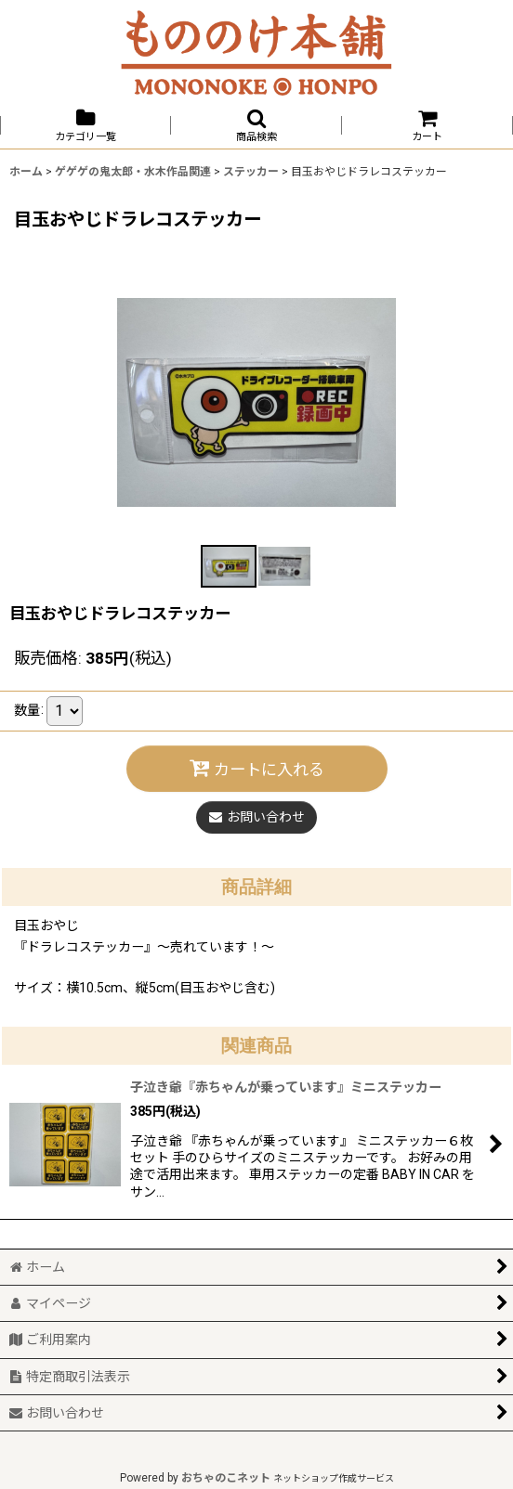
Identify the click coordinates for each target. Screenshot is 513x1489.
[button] (256, 126)
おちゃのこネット (225, 1477)
